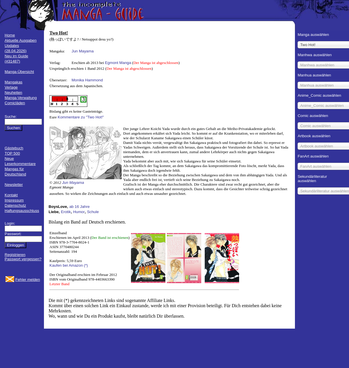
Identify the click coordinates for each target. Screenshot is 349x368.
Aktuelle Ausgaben (20, 40)
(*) (86, 265)
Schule (93, 212)
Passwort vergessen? (23, 259)
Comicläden (15, 103)
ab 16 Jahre (79, 206)
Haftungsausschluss (22, 210)
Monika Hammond (87, 80)
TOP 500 (12, 153)
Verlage (11, 87)
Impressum (14, 200)
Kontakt (11, 195)
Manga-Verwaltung (21, 98)
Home (10, 35)
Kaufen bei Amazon (66, 265)
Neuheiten (13, 92)
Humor (79, 212)
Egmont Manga (118, 63)
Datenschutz (15, 205)
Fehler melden (27, 279)
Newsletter (14, 184)
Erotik (66, 212)
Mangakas (14, 82)
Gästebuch (14, 148)
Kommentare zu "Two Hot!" (81, 117)
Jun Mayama (83, 51)
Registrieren (15, 254)
